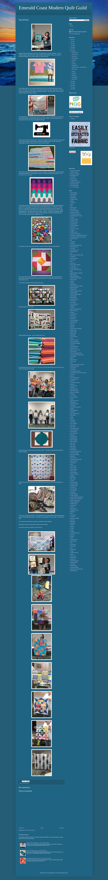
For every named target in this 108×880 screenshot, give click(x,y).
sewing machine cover (75, 533)
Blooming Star (73, 207)
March (73, 75)
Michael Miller (73, 284)
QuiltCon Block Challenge (75, 328)
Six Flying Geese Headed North (77, 354)
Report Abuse (73, 93)
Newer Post (21, 828)
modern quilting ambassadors (76, 497)
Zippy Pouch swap (74, 400)
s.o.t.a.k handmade (74, 187)
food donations (73, 449)
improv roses (73, 470)
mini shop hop (73, 490)
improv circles (73, 466)
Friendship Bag (73, 251)
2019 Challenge (73, 192)
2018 (72, 47)
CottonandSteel (73, 223)
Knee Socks (73, 259)
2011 (72, 88)
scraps (71, 529)
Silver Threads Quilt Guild (75, 353)
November (74, 54)
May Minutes (74, 69)
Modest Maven (73, 295)
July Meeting (74, 65)
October (74, 56)
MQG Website (73, 274)
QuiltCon (72, 327)
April (73, 73)
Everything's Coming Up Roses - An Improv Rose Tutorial (39, 858)
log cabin (72, 480)
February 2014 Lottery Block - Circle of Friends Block (38, 842)
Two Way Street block (75, 382)
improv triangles (73, 472)
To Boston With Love (74, 377)
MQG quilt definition (74, 276)
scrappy (72, 528)
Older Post (61, 828)
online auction (73, 505)
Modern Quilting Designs (75, 294)
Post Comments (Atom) (30, 830)
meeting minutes (25, 783)
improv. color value (74, 474)
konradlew (56, 872)
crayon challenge (74, 430)
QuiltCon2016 (73, 331)
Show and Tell (73, 351)
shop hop (72, 534)
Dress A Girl (72, 227)
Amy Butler (72, 202)
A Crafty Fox (73, 177)
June (73, 63)
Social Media (73, 356)
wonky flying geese (74, 560)
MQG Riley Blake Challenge (76, 273)
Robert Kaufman (73, 336)
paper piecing (73, 508)
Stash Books (73, 361)
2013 (72, 85)
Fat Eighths (72, 242)
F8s (71, 240)
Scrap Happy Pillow (74, 341)
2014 (72, 83)
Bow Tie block (73, 209)
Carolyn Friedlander (74, 210)
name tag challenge (74, 502)
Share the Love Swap (75, 349)
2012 (72, 87)
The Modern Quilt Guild (75, 182)
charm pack (72, 421)
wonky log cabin (73, 562)
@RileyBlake (73, 197)
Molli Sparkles (73, 297)
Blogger (66, 872)
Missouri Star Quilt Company (76, 286)
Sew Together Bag (74, 346)
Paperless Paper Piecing (75, 309)
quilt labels (72, 521)
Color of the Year (74, 222)
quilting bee (72, 523)
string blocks (73, 544)
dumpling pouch (73, 438)
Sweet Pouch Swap (74, 366)
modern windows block (75, 500)
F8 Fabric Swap (73, 238)
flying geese (73, 448)
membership (73, 487)
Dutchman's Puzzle (74, 228)
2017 (72, 49)
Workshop (72, 394)
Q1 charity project (74, 320)
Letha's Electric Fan (74, 268)
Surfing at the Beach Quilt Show (77, 364)
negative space (73, 503)
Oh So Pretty (73, 300)
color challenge (73, 423)
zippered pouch (73, 570)
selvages (72, 531)
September (74, 58)
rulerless (72, 526)
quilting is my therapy (74, 174)
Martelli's (72, 282)
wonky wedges (73, 565)
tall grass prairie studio (75, 170)
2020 (72, 43)
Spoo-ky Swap (73, 359)
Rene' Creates (73, 178)
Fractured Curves (74, 246)
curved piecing (73, 431)
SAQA (71, 338)
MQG (71, 271)
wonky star (72, 564)
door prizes (72, 434)
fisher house (73, 446)
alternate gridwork (74, 403)
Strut (71, 363)
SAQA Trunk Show (74, 340)
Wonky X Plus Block (74, 392)
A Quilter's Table (73, 180)
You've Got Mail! (73, 397)
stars (71, 542)
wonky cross (73, 559)
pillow (71, 513)
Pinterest (72, 312)
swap (71, 547)
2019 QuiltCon (73, 194)
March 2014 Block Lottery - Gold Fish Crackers (36, 850)
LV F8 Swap (73, 266)
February (74, 77)
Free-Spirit (72, 248)
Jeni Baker (72, 256)
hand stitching (73, 457)
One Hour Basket (74, 304)
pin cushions (73, 515)
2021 (72, 41)
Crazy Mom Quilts (74, 172)
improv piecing (73, 469)
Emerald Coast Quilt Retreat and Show (78, 235)
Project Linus (73, 318)
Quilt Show (72, 325)
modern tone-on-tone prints (76, 498)
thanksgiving (73, 549)
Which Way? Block (74, 390)
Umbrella (72, 384)
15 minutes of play (74, 183)
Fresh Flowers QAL (74, 250)
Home (42, 828)
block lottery (73, 415)
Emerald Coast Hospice (75, 233)
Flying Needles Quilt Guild (76, 245)
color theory (72, 425)
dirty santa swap (73, 433)
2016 (72, 50)
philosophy (72, 511)
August (73, 60)
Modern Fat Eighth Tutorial (76, 291)
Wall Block (72, 387)
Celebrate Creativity (74, 212)
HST (71, 253)
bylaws (71, 417)
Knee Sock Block (74, 258)
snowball (72, 536)
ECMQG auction (73, 232)
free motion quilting (74, 452)
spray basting (73, 541)
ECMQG (72, 230)
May (73, 71)
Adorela (72, 201)
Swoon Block (73, 367)
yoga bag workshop (74, 567)
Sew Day (72, 344)
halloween (72, 456)
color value (72, 426)
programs (72, 519)
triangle (72, 551)
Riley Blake (72, 335)
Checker (72, 217)
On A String (72, 302)
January (74, 79)
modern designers (74, 495)
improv (71, 464)
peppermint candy (74, 510)
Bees (71, 206)
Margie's (72, 281)
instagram (72, 475)
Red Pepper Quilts (74, 185)
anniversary (72, 405)
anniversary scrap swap (75, 407)
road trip (72, 524)
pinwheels (72, 516)
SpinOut (72, 358)
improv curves (73, 467)
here (41, 214)
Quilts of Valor (73, 333)
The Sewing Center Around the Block (78, 372)
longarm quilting (73, 482)
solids (71, 537)
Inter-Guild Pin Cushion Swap (76, 255)
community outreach (74, 428)
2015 (72, 81)
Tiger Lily (72, 376)
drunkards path (73, 436)
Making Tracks (73, 279)
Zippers (72, 398)
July (73, 61)
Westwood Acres (74, 389)
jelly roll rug (72, 479)
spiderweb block (73, 539)
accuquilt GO (73, 402)
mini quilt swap (73, 488)
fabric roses (72, 443)
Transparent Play (74, 379)
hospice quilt (73, 462)
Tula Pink (72, 380)
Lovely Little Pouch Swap (75, 269)
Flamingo (72, 243)
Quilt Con (72, 323)
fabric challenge (73, 439)
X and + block (73, 395)
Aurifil (71, 204)
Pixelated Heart (73, 313)
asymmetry (72, 412)
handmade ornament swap (76, 459)
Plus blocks (72, 315)
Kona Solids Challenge (75, 264)
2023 (72, 39)
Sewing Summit (73, 348)
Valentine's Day (73, 385)
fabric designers (73, 441)
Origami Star (73, 305)
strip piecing (73, 546)
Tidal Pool (72, 374)
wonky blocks (73, 557)
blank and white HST (74, 413)
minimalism (72, 492)
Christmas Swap (73, 219)
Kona (71, 261)
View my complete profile (74, 33)
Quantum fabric (73, 322)
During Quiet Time (74, 175)
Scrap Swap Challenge (75, 343)
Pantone (72, 307)
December (74, 52)
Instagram (72, 118)
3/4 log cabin (73, 196)
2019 (72, 45)
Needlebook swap (74, 299)
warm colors (73, 555)
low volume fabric (74, 484)
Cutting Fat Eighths (74, 225)
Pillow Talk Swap (74, 310)
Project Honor (73, 317)
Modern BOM (73, 289)
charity (71, 418)
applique (72, 408)
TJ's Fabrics (73, 369)
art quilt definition (74, 410)
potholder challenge (74, 518)
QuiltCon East (73, 330)
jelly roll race (73, 477)
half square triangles (74, 454)
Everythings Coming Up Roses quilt (78, 237)
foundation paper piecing (75, 451)
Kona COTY (73, 263)
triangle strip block (74, 552)
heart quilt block (73, 461)
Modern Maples (73, 292)
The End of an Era (23, 834)
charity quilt (72, 420)
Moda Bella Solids (74, 287)
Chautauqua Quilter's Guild (76, 215)
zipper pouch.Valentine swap (76, 569)
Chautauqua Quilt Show (75, 214)
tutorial (71, 554)
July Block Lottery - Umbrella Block (79, 67)
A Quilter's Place (73, 199)
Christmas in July (74, 220)
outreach (72, 506)
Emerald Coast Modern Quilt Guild (53, 7)
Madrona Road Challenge (75, 277)
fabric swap (72, 444)
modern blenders (74, 493)
